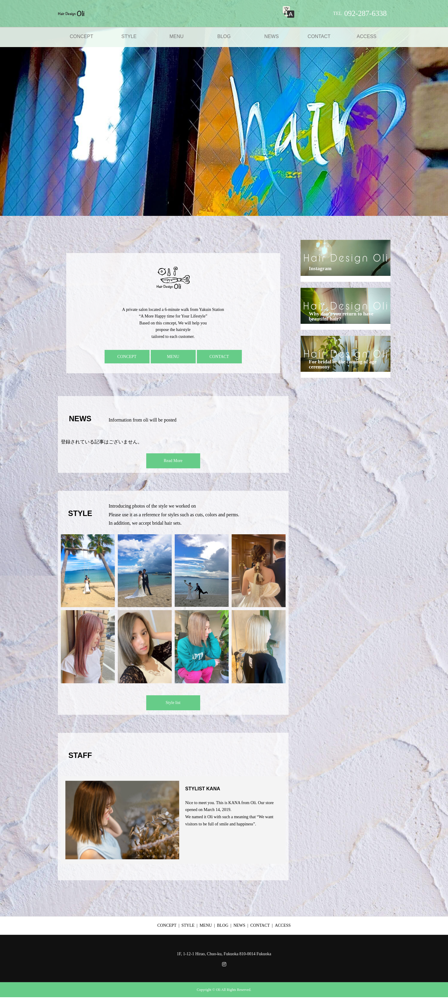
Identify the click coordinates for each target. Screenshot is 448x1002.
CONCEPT (81, 36)
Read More (173, 460)
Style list (173, 702)
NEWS (271, 36)
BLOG (223, 36)
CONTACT (319, 36)
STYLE (129, 36)
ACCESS (366, 36)
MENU (176, 36)
